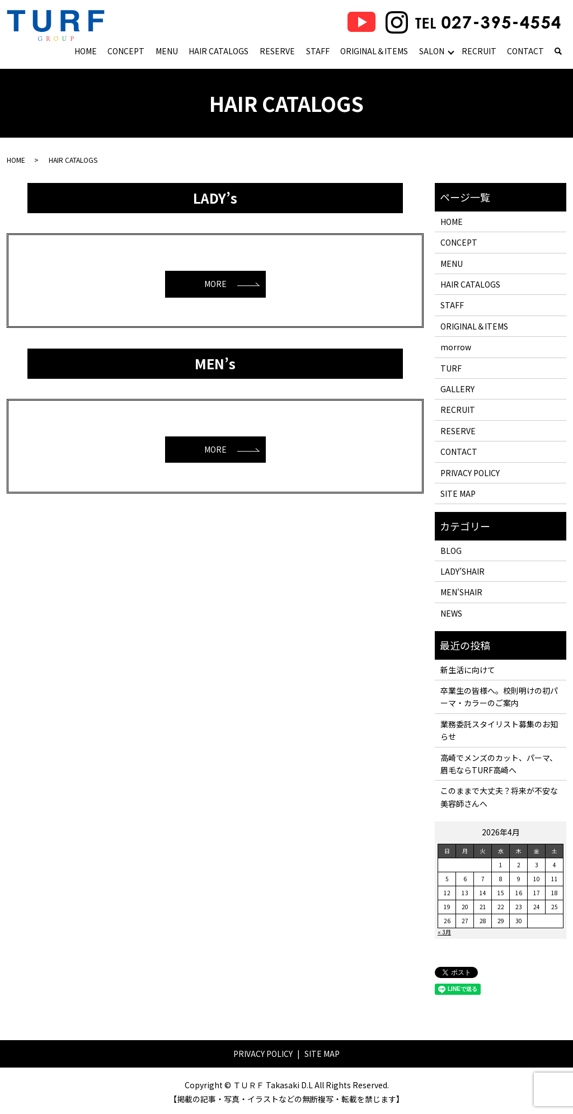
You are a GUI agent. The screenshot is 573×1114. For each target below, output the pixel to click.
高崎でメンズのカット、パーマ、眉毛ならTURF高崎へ (498, 763)
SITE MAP (458, 493)
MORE (215, 283)
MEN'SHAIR (461, 592)
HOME (85, 51)
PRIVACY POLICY (470, 472)
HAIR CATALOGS (218, 51)
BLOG (451, 550)
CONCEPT (125, 51)
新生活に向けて (467, 669)
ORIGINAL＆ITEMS (374, 51)
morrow (455, 346)
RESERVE (277, 51)
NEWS (451, 613)
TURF (451, 368)
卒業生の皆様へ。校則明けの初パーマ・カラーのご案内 (499, 696)
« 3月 (444, 932)
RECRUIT (479, 51)
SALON (431, 51)
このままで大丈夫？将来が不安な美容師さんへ (499, 797)
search (557, 52)
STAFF (318, 51)
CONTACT (525, 51)
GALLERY (457, 388)
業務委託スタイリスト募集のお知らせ (499, 730)
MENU (167, 51)
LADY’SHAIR (462, 571)
